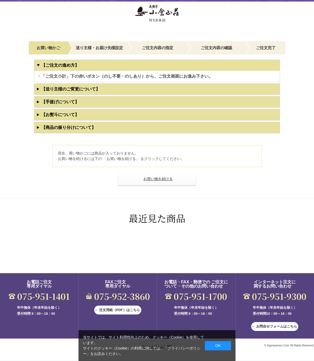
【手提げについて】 (60, 102)
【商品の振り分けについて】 (68, 127)
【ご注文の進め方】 (60, 65)
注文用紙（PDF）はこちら (119, 310)
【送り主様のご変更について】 (70, 89)
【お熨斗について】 (60, 114)
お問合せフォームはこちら (276, 326)
